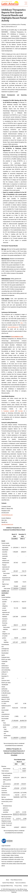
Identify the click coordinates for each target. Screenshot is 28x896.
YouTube (20, 411)
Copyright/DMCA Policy (7, 885)
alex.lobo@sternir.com (7, 524)
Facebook (6, 411)
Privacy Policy (18, 885)
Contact (25, 885)
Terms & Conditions (20, 882)
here (21, 323)
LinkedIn (12, 411)
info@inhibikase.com (7, 515)
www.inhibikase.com (13, 327)
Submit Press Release (8, 882)
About (7, 880)
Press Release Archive (16, 880)
